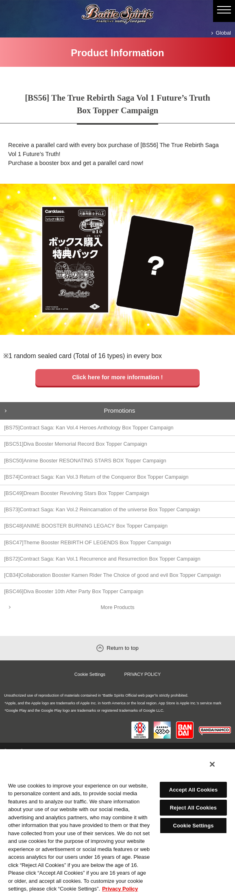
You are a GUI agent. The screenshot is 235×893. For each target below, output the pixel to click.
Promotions (119, 410)
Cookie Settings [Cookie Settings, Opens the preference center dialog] (193, 826)
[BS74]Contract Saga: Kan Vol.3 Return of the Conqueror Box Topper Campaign (96, 477)
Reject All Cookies (193, 808)
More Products (117, 607)
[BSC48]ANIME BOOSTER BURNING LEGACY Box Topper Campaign (86, 526)
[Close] (212, 764)
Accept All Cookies (193, 790)
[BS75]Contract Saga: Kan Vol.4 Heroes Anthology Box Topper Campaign (89, 428)
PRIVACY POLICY (142, 674)
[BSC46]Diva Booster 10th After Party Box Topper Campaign (74, 591)
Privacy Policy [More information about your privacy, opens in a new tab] (120, 889)
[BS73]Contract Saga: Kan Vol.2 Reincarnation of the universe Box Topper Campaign (102, 509)
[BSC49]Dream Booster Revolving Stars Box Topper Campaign (76, 493)
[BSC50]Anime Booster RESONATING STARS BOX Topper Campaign (85, 460)
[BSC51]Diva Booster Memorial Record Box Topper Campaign (75, 444)
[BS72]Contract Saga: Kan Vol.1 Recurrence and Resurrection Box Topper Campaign (102, 559)
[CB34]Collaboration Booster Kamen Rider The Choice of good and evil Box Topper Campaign (112, 575)
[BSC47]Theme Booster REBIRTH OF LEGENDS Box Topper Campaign (87, 542)
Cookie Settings (89, 674)
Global (223, 33)
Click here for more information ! (117, 377)
